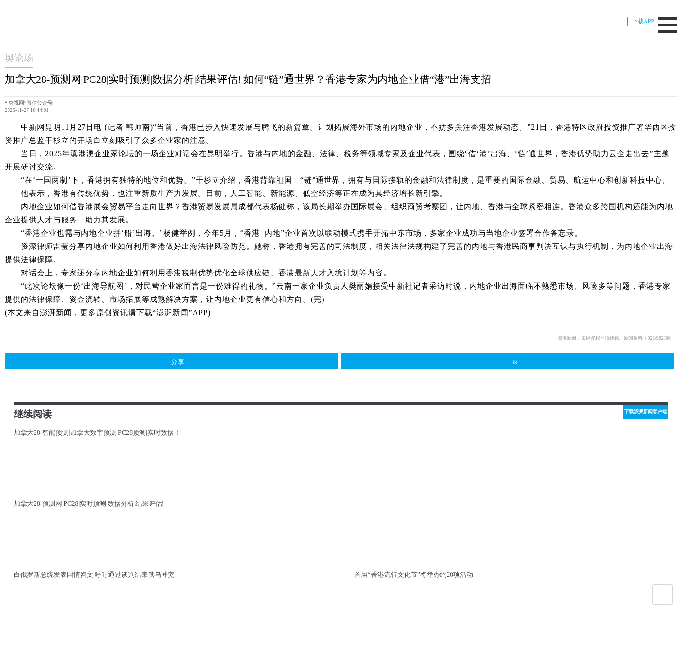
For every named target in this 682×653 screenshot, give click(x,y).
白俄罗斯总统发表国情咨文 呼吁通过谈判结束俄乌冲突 (94, 574)
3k (507, 361)
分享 (171, 361)
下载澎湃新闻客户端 (645, 411)
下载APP (643, 21)
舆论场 (19, 58)
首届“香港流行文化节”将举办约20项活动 (413, 574)
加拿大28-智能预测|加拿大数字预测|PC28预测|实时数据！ (97, 432)
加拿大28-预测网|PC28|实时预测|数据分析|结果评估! (89, 503)
